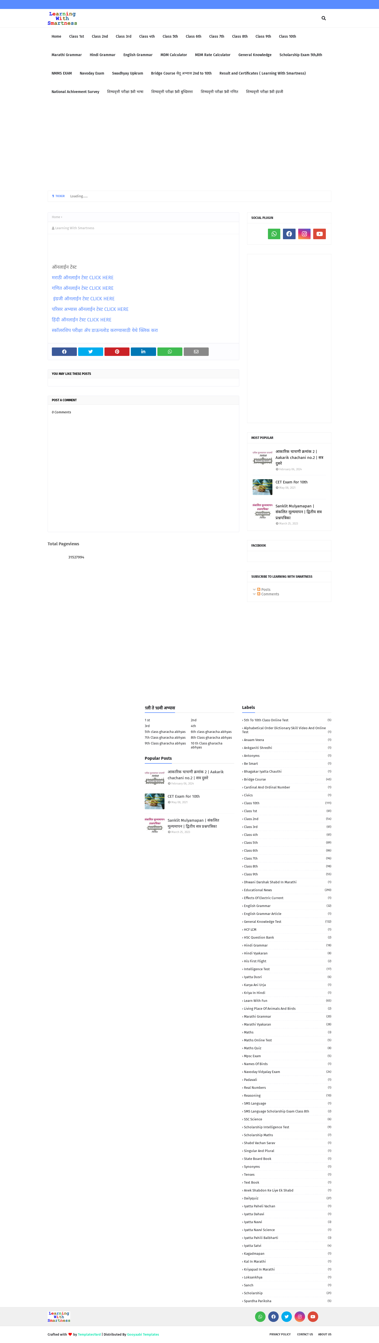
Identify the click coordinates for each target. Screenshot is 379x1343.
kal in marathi (287, 1261)
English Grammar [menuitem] (138, 55)
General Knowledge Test (287, 922)
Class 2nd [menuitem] (100, 36)
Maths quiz (287, 1048)
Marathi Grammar (287, 1016)
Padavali (287, 1080)
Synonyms (287, 1167)
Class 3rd (287, 827)
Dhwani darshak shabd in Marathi (287, 882)
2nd (194, 720)
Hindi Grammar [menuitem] (103, 55)
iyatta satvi (287, 1246)
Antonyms (287, 756)
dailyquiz (287, 1198)
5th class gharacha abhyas (165, 732)
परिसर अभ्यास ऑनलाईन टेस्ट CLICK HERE (90, 309)
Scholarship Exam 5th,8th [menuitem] (301, 55)
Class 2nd (287, 819)
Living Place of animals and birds (287, 1009)
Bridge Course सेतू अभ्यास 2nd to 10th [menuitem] (181, 73)
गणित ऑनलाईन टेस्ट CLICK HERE (83, 288)
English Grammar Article (287, 914)
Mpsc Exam (287, 1056)
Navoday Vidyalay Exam (287, 1072)
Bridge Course (287, 779)
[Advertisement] (189, 146)
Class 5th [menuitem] (170, 36)
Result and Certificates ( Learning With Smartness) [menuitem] (263, 73)
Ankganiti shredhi (287, 748)
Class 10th (287, 803)
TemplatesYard (89, 1334)
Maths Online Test (287, 1040)
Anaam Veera (287, 740)
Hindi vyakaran (287, 953)
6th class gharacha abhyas (211, 732)
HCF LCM (287, 930)
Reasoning (287, 1095)
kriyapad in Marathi (287, 1269)
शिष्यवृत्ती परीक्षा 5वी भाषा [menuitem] (125, 92)
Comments (268, 594)
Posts (264, 589)
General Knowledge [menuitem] (255, 55)
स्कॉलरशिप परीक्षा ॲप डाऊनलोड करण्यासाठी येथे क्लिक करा (105, 330)
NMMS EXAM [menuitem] (62, 73)
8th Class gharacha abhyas (211, 737)
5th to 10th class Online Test (287, 720)
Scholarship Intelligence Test (287, 1127)
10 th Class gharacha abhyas (206, 745)
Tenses (287, 1175)
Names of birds (287, 1064)
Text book (287, 1182)
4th (193, 726)
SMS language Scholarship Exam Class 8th (287, 1111)
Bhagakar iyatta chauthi (287, 771)
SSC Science (287, 1119)
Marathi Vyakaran (287, 1024)
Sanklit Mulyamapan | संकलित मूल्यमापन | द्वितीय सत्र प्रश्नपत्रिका (299, 512)
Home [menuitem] (56, 36)
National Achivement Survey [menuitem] (75, 92)
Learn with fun (287, 1001)
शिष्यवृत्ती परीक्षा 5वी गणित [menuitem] (219, 92)
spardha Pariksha (287, 1301)
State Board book (287, 1159)
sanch (287, 1285)
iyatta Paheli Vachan (287, 1206)
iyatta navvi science (287, 1230)
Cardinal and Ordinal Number (287, 787)
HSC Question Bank (287, 937)
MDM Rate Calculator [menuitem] (213, 55)
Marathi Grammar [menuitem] (67, 55)
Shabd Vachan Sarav (287, 1143)
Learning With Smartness (74, 228)
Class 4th (287, 835)
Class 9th (287, 874)
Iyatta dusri (287, 977)
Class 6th (287, 850)
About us (324, 1334)
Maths (287, 1032)
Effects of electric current (287, 898)
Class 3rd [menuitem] (123, 36)
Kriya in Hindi (287, 993)
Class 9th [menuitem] (263, 36)
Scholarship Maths (287, 1135)
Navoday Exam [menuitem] (92, 73)
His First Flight (287, 961)
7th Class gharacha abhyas (165, 737)
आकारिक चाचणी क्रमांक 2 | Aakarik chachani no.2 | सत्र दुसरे (299, 457)
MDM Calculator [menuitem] (174, 55)
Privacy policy (280, 1334)
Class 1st (287, 811)
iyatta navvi (287, 1222)
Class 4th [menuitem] (147, 36)
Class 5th (287, 843)
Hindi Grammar (287, 945)
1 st (147, 720)
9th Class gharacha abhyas (165, 743)
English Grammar (287, 906)
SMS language (287, 1103)
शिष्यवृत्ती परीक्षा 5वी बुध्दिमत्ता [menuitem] (172, 92)
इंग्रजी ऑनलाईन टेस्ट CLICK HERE (84, 299)
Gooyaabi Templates (143, 1334)
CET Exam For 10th (292, 482)
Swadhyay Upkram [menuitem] (127, 73)
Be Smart (287, 764)
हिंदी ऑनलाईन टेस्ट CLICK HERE (82, 320)
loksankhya (287, 1277)
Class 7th (287, 858)
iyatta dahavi (287, 1214)
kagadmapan (287, 1254)
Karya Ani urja (287, 985)
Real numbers (287, 1088)
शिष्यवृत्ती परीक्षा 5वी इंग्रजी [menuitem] (264, 92)
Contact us (305, 1334)
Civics (287, 795)
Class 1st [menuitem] (76, 36)
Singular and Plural (287, 1151)
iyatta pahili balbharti (287, 1238)
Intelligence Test (287, 969)
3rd (147, 726)
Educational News (287, 890)
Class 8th (287, 866)
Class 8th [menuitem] (240, 36)
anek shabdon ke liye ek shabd (287, 1190)
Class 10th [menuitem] (287, 36)
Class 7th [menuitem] (216, 36)
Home (56, 217)
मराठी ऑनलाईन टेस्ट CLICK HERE (83, 278)
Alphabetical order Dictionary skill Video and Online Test (286, 730)
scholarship (287, 1293)
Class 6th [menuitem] (193, 36)
